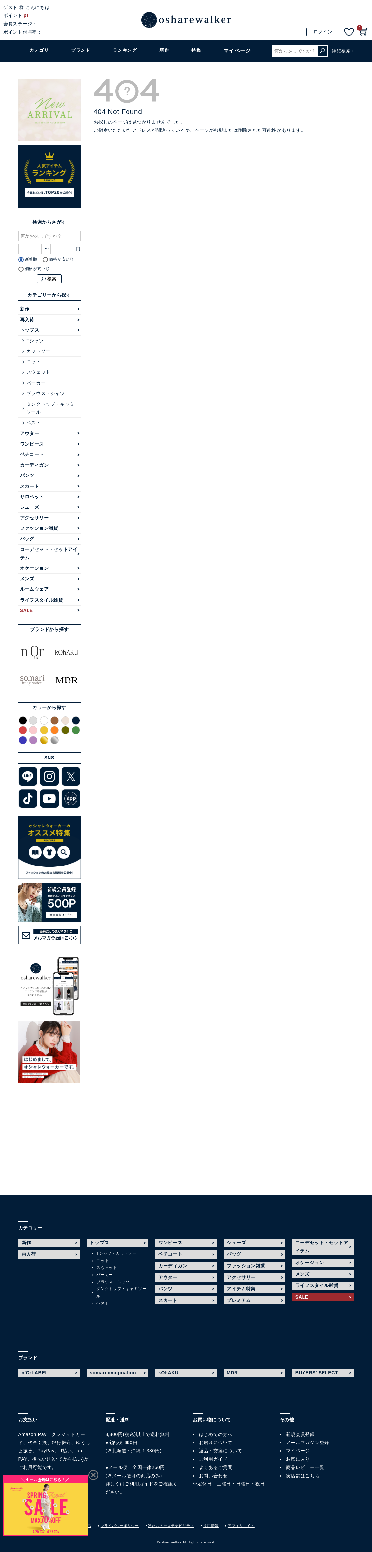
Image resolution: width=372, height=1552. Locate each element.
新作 (166, 50)
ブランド (82, 50)
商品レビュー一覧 (305, 1467)
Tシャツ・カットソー (116, 1253)
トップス (29, 330)
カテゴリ (39, 50)
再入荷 (27, 319)
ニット (34, 361)
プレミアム (239, 1300)
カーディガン (34, 465)
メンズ (27, 578)
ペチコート (32, 454)
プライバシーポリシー (126, 1525)
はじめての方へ (216, 1434)
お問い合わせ (213, 1475)
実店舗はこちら (303, 1475)
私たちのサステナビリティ (181, 1525)
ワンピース (32, 444)
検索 (322, 51)
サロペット (32, 496)
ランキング (127, 50)
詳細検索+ (343, 50)
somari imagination (113, 1372)
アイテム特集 (241, 1288)
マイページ (298, 1450)
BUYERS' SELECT (316, 1372)
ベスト (34, 422)
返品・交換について (220, 1450)
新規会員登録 (300, 1434)
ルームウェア (34, 589)
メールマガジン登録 (307, 1442)
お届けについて (216, 1442)
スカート (29, 486)
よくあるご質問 (216, 1467)
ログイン (323, 31)
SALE (26, 610)
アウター (29, 433)
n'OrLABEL (35, 1372)
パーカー (36, 383)
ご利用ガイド (139, 1483)
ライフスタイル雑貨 (41, 600)
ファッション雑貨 (39, 528)
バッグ (27, 538)
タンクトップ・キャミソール (51, 408)
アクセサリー (34, 517)
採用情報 (224, 1525)
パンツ (27, 475)
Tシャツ (35, 340)
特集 (198, 50)
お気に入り (298, 1459)
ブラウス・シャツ (46, 393)
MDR (232, 1372)
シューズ (29, 507)
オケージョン (34, 568)
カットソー (39, 351)
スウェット (39, 372)
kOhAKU (168, 1372)
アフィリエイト (256, 1525)
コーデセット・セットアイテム (49, 553)
